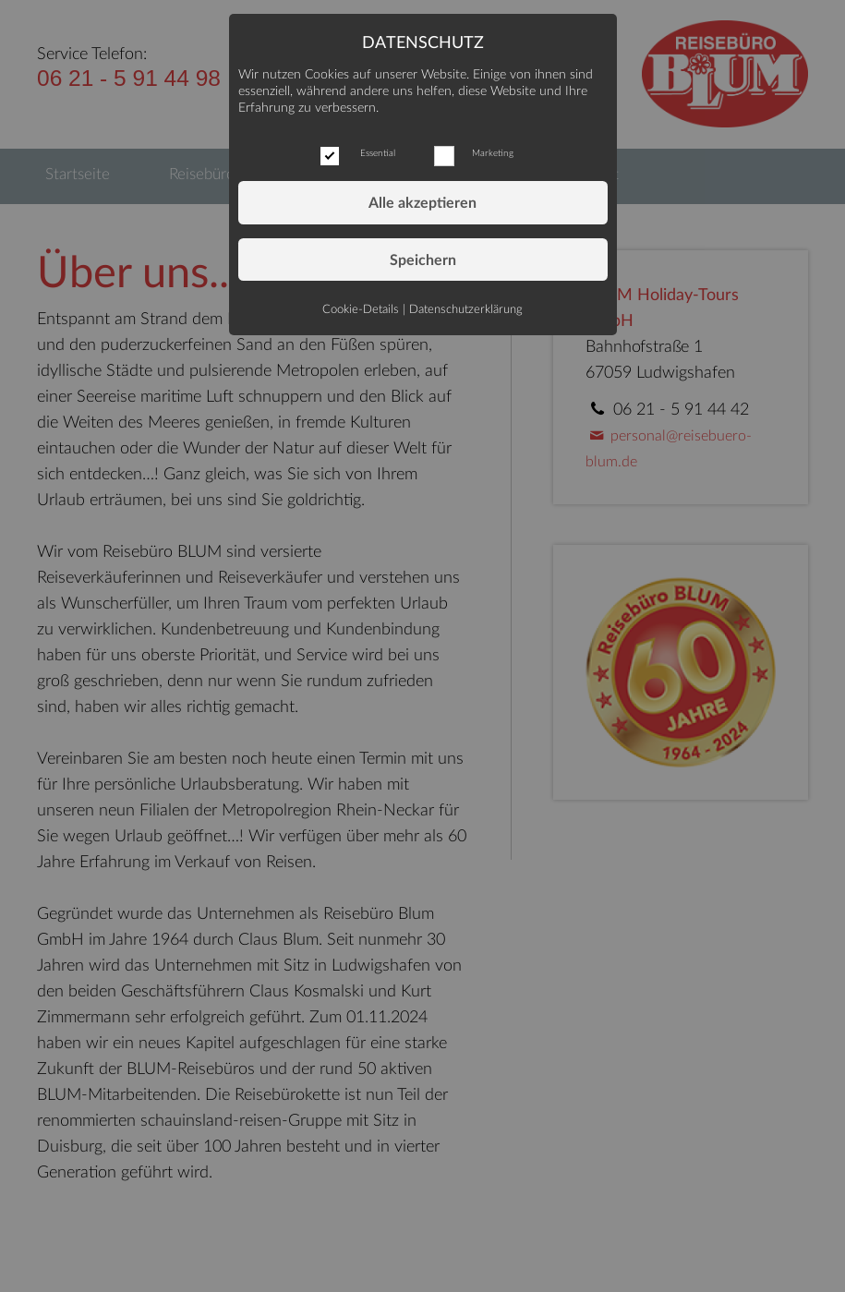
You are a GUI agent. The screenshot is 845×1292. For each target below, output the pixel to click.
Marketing (492, 153)
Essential (377, 153)
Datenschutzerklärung (466, 309)
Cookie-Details (360, 309)
